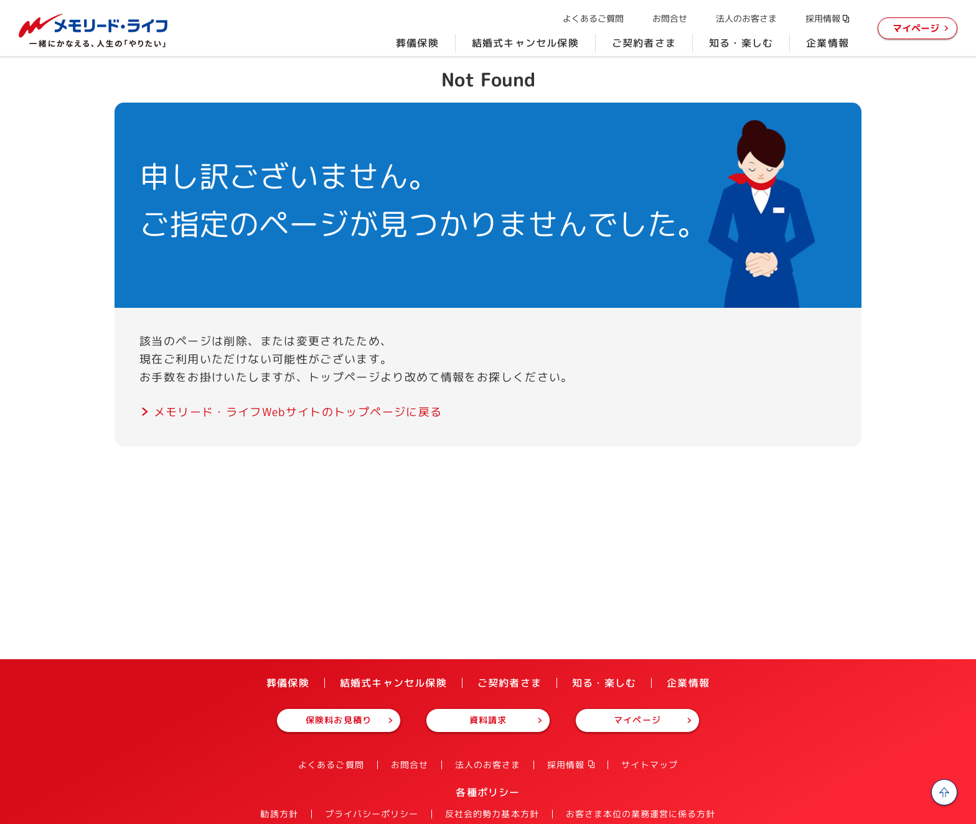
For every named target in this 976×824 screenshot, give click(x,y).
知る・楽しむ (741, 43)
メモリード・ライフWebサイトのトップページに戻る (298, 412)
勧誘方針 (279, 814)
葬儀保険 (417, 43)
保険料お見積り (338, 720)
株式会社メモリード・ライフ (93, 30)
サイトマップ (649, 765)
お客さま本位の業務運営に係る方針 (641, 814)
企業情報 (827, 43)
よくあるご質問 (593, 18)
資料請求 (488, 720)
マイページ (916, 28)
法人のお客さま (746, 18)
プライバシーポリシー (372, 814)
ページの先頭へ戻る (944, 792)
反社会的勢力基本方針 (492, 814)
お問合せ (669, 18)
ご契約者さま (644, 43)
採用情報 (822, 18)
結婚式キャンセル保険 (525, 43)
